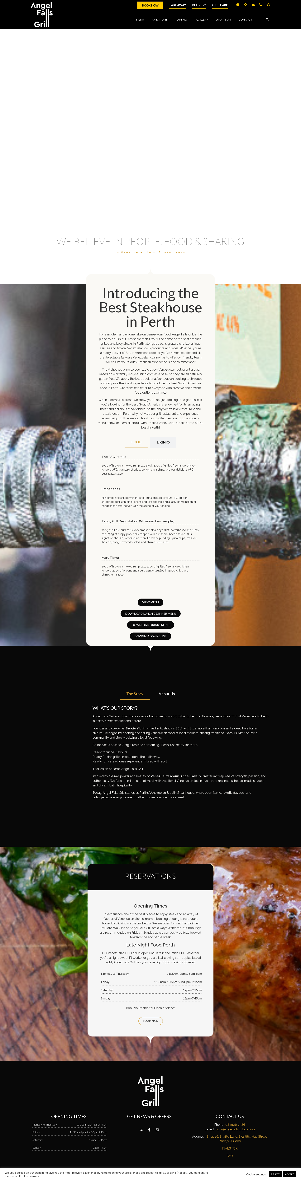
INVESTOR (230, 1148)
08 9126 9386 (235, 1124)
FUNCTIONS (160, 19)
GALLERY (202, 19)
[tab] (136, 442)
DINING (183, 19)
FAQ (230, 1156)
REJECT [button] (275, 1174)
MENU (140, 19)
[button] (267, 19)
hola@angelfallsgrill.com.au (235, 1129)
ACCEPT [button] (289, 1174)
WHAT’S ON (223, 19)
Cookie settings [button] (256, 1174)
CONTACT (245, 19)
